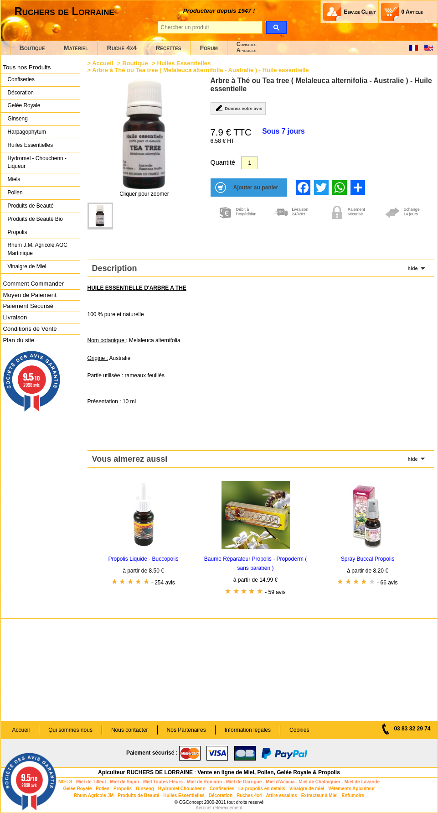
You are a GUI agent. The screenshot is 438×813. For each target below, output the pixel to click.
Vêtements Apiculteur (351, 788)
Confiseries (21, 79)
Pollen (15, 192)
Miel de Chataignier (319, 781)
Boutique (32, 48)
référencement (227, 807)
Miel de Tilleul (91, 781)
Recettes (168, 48)
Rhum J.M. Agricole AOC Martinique (37, 249)
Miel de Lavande (362, 781)
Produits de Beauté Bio (35, 219)
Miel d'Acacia (280, 781)
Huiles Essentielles (30, 145)
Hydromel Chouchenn (182, 788)
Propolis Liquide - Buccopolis (143, 559)
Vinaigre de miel (307, 788)
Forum (208, 48)
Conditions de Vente (30, 328)
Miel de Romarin (204, 781)
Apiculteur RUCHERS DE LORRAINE (145, 772)
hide (412, 268)
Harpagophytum (27, 132)
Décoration (21, 92)
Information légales (248, 730)
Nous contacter (129, 730)
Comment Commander (33, 283)
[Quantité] (249, 162)
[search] (276, 27)
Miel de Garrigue (244, 781)
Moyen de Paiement (30, 295)
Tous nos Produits (27, 67)
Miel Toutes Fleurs (163, 781)
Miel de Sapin (124, 781)
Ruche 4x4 (121, 48)
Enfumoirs (353, 795)
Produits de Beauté (31, 206)
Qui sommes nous (70, 730)
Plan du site (19, 340)
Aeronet (203, 807)
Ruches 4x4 (249, 795)
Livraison (15, 317)
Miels (14, 179)
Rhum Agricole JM (93, 795)
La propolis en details (261, 788)
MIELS (65, 781)
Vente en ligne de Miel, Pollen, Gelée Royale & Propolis (268, 772)
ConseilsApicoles (247, 47)
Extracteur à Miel (319, 795)
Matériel (75, 48)
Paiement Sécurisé (28, 305)
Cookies (299, 730)
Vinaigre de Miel (27, 266)
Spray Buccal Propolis (367, 559)
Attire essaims (281, 795)
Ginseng (18, 118)
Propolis (17, 232)
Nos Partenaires (186, 730)
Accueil (102, 63)
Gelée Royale (24, 105)
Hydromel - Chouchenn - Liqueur (37, 162)
